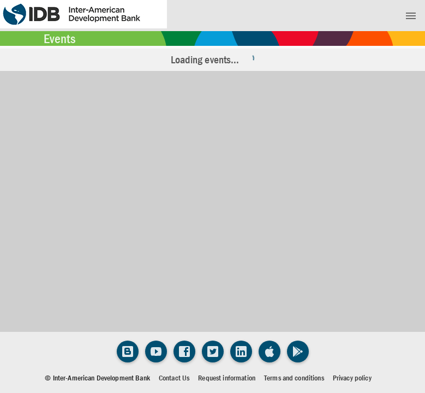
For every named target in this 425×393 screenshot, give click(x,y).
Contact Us (174, 378)
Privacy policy (352, 378)
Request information (226, 378)
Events (59, 39)
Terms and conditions (294, 378)
